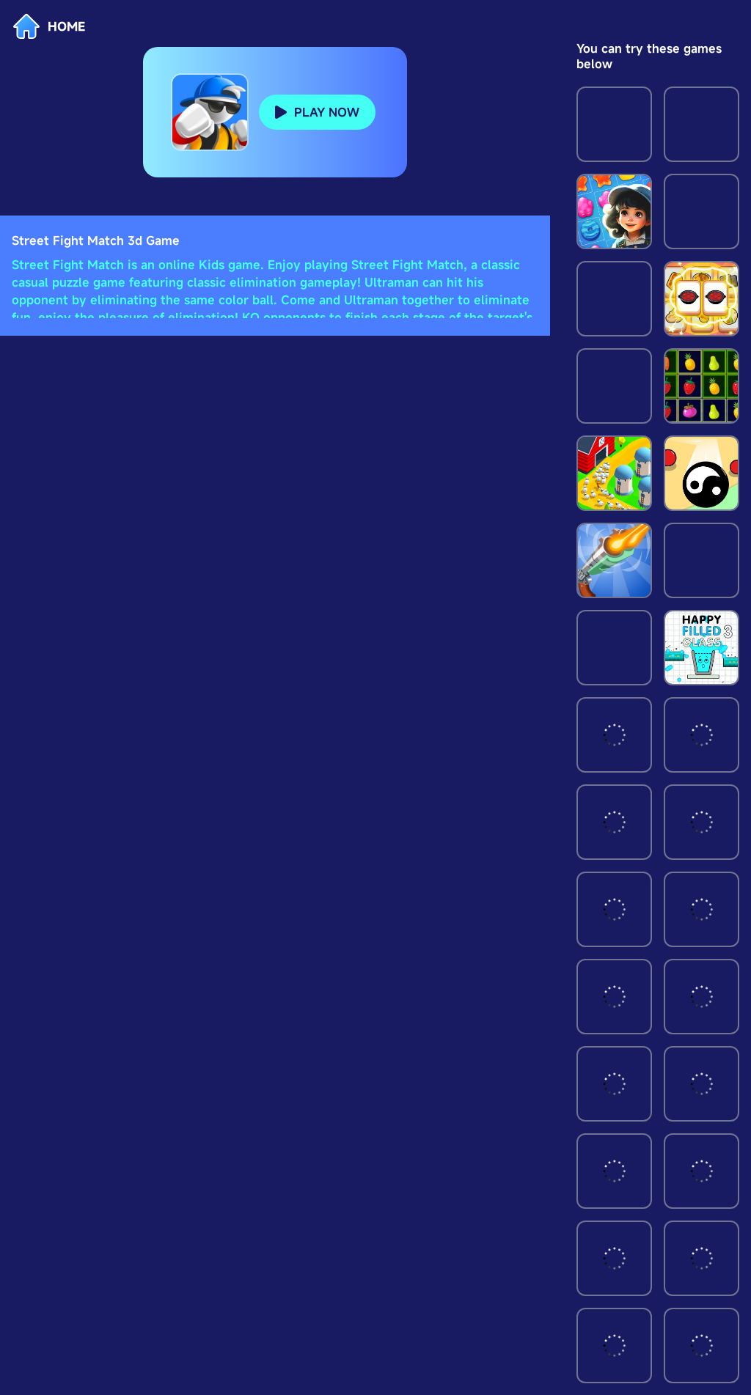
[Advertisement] (275, 340)
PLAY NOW (326, 112)
